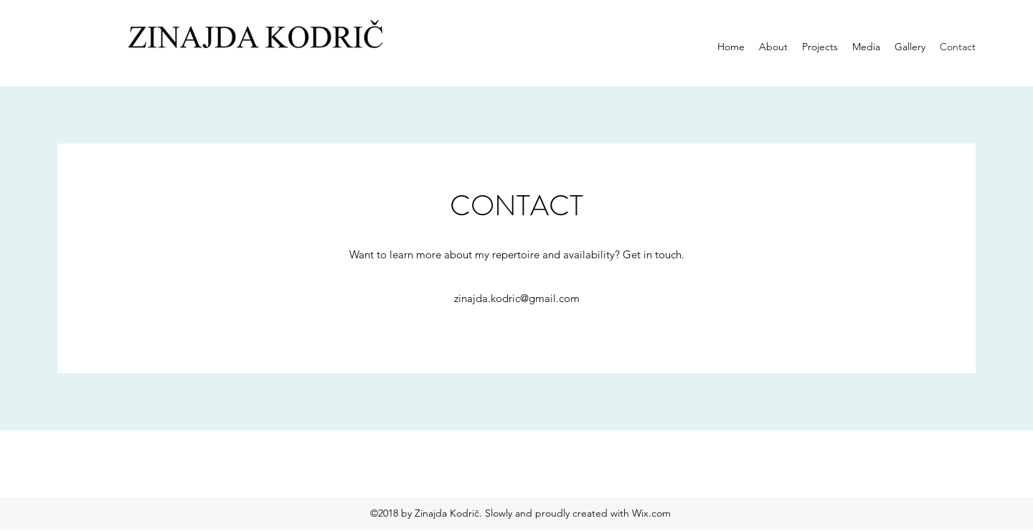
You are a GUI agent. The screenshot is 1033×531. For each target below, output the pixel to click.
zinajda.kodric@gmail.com (517, 298)
